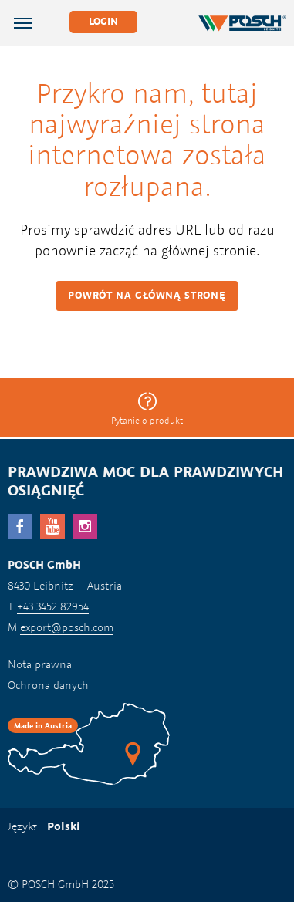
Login (103, 21)
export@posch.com (66, 627)
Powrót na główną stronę (146, 295)
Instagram (85, 526)
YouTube (52, 526)
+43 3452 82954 (53, 606)
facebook (20, 526)
